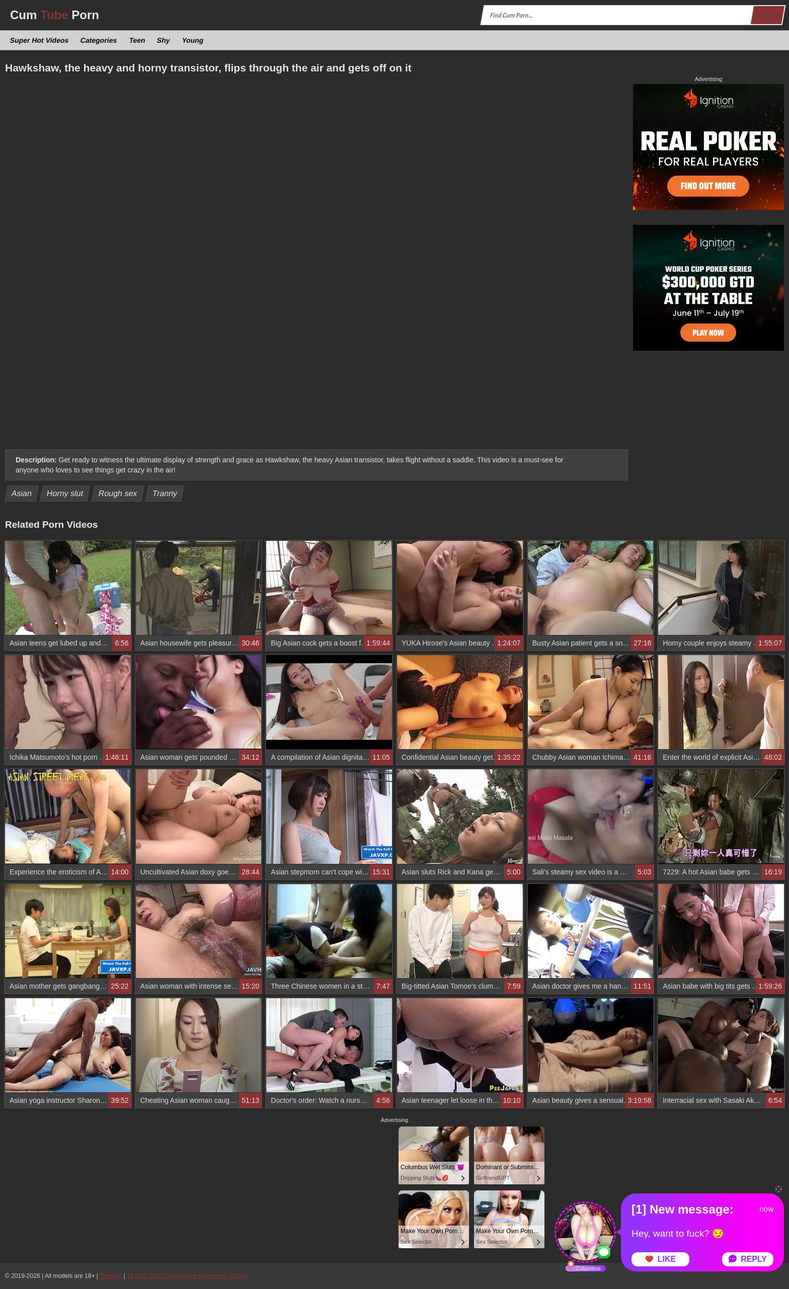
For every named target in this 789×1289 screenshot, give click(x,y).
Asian (22, 493)
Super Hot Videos (39, 40)
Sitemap (111, 1275)
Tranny (165, 493)
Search (767, 15)
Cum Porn (54, 15)
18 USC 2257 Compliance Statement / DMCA (188, 1275)
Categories (99, 40)
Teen (136, 40)
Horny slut (65, 493)
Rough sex (118, 493)
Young (192, 40)
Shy (163, 40)
